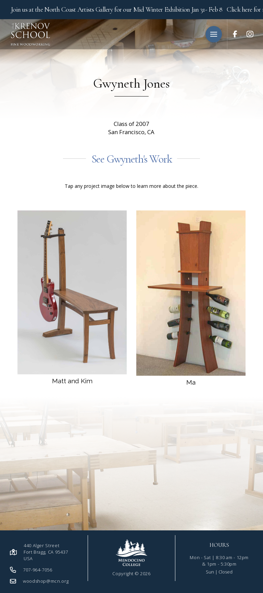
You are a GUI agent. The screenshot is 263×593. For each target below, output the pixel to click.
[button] (213, 34)
